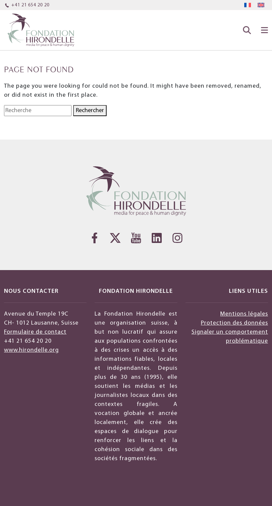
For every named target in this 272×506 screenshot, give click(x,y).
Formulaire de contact (35, 332)
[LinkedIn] (156, 238)
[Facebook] (94, 238)
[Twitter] (115, 238)
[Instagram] (177, 238)
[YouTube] (136, 238)
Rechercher (90, 110)
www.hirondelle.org (31, 350)
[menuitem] (247, 5)
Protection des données (234, 323)
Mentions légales (244, 314)
